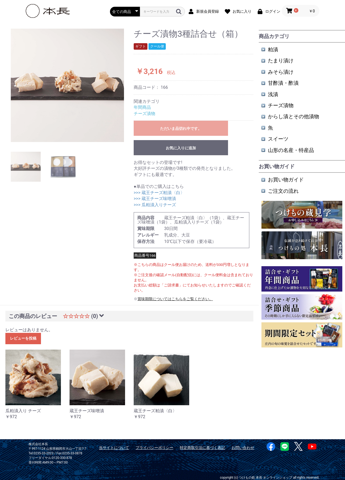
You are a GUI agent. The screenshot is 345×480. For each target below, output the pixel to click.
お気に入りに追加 (181, 148)
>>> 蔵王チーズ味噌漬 (155, 198)
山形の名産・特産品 (291, 150)
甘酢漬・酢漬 (283, 83)
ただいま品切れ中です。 (181, 128)
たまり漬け (281, 60)
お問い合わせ (243, 447)
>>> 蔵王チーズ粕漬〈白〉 (159, 192)
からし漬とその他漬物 (293, 116)
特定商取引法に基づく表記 (202, 447)
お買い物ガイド (286, 179)
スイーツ (278, 139)
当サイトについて (114, 447)
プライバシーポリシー (154, 447)
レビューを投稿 (23, 338)
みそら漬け (281, 72)
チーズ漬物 (144, 113)
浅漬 (273, 94)
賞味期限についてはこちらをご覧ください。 (175, 299)
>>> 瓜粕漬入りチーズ (155, 204)
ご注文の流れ (283, 191)
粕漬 (273, 49)
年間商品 (142, 107)
